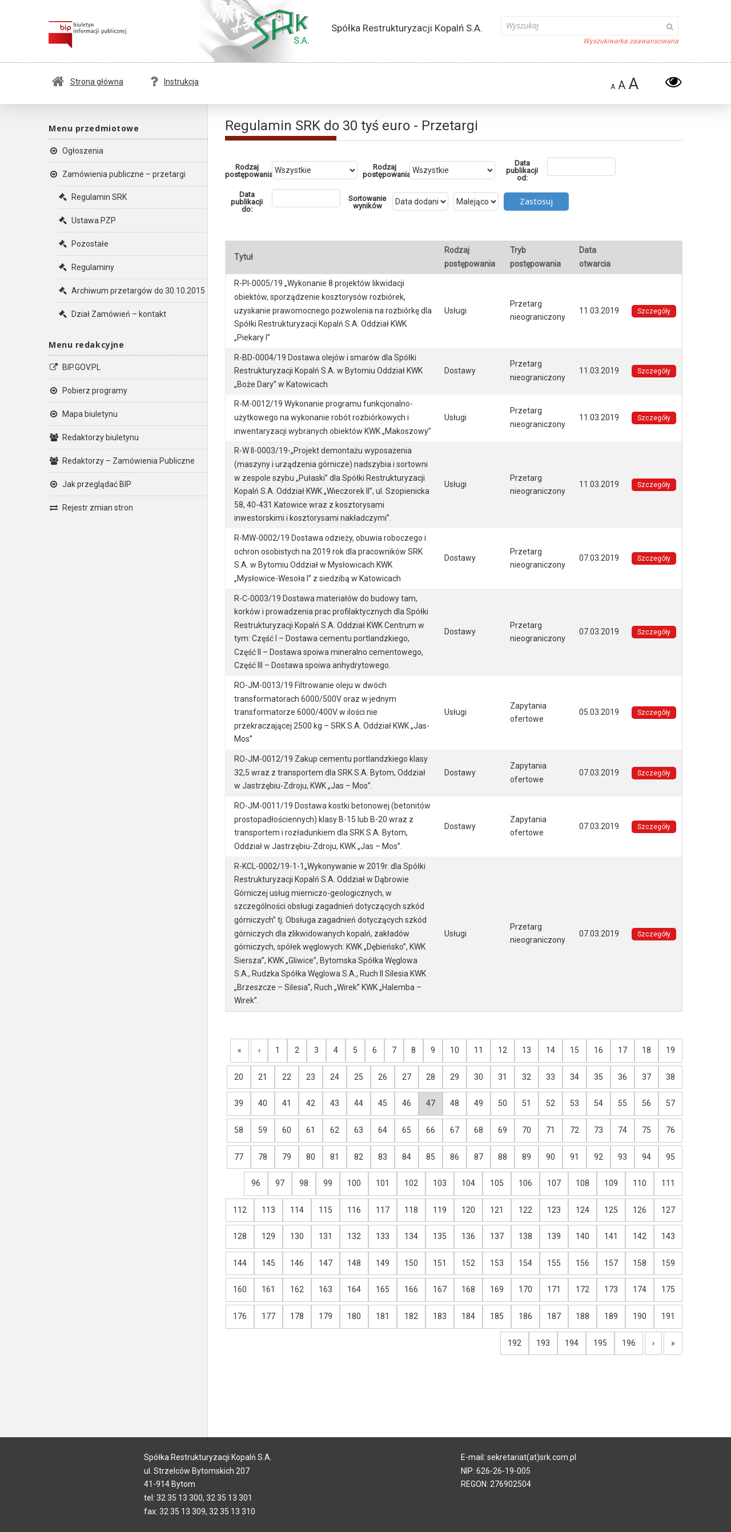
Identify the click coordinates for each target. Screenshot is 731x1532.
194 (572, 1343)
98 (303, 1183)
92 (598, 1156)
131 (325, 1236)
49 (478, 1103)
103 (440, 1183)
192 (514, 1343)
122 (525, 1210)
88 (502, 1156)
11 (478, 1050)
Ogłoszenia (76, 150)
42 (310, 1103)
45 (382, 1103)
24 (334, 1076)
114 (297, 1210)
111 (668, 1183)
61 (310, 1130)
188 (582, 1316)
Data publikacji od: (522, 170)
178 (297, 1316)
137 (497, 1236)
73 (598, 1130)
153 (497, 1263)
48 (454, 1103)
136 (468, 1236)
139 (554, 1236)
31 (502, 1076)
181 (382, 1316)
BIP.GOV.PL (75, 367)
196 (629, 1343)
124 (582, 1210)
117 (382, 1210)
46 (406, 1103)
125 (611, 1210)
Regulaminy (86, 267)
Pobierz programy (88, 390)
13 (526, 1050)
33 (550, 1076)
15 (574, 1050)
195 (600, 1343)
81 (334, 1156)
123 (554, 1210)
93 (622, 1156)
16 (598, 1050)
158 (639, 1263)
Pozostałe (83, 243)
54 (598, 1103)
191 (668, 1316)
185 (497, 1316)
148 (354, 1263)
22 (286, 1076)
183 (440, 1316)
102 (411, 1183)
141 (611, 1236)
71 (550, 1130)
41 (286, 1103)
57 (670, 1103)
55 (622, 1103)
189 (611, 1316)
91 (574, 1156)
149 (382, 1263)
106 (525, 1183)
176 (240, 1316)
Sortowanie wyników (367, 202)
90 (550, 1156)
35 (598, 1076)
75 (646, 1130)
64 (382, 1130)
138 (525, 1236)
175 (668, 1289)
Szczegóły (653, 311)
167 (440, 1289)
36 (622, 1076)
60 (286, 1130)
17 (622, 1050)
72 (574, 1130)
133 (382, 1236)
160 (240, 1289)
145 (268, 1263)
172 (582, 1289)
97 (279, 1183)
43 (334, 1103)
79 (286, 1156)
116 (354, 1210)
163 (325, 1289)
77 (238, 1156)
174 (639, 1289)
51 (526, 1103)
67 (454, 1130)
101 (382, 1183)
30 (478, 1076)
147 (325, 1263)
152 (468, 1263)
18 (646, 1050)
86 (454, 1156)
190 (639, 1316)
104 (468, 1183)
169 (497, 1289)
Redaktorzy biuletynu (94, 437)
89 (526, 1156)
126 (639, 1210)
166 (411, 1289)
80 (310, 1156)
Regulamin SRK (92, 197)
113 (268, 1210)
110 (639, 1183)
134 (411, 1236)
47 (430, 1103)
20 (238, 1076)
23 (310, 1076)
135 (440, 1236)
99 (327, 1183)
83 (382, 1156)
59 (262, 1130)
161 (268, 1289)
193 (543, 1343)
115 (325, 1210)
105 (497, 1183)
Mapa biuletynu (83, 414)
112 (240, 1210)
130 (297, 1236)
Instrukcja (174, 81)
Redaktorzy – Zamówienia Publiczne (122, 460)
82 (358, 1156)
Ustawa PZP (87, 220)
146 (297, 1263)
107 (554, 1183)
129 (268, 1236)
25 (358, 1076)
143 (668, 1236)
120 (468, 1210)
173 (611, 1289)
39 (238, 1103)
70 (526, 1130)
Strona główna (87, 81)
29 (454, 1076)
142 (639, 1236)
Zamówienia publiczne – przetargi (117, 174)
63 (358, 1130)
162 (297, 1289)
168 (468, 1289)
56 (646, 1103)
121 (497, 1210)
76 (670, 1130)
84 (406, 1156)
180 (354, 1316)
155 (554, 1263)
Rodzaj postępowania (248, 171)
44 (358, 1103)
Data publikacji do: (247, 202)
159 (668, 1263)
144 (240, 1263)
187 (554, 1316)
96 (255, 1183)
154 (525, 1263)
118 (411, 1210)
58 (238, 1130)
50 (502, 1103)
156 (582, 1263)
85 (430, 1156)
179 (325, 1316)
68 (478, 1130)
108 (582, 1183)
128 (240, 1236)
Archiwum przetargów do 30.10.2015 (131, 290)
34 (574, 1076)
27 (406, 1076)
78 (262, 1156)
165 (382, 1289)
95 (670, 1156)
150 (411, 1263)
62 (334, 1130)
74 (622, 1130)
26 (382, 1076)
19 (670, 1050)
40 (262, 1103)
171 (554, 1289)
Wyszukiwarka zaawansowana (630, 41)
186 (525, 1316)
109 (611, 1183)
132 (354, 1236)
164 (354, 1289)
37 (646, 1076)
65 (406, 1130)
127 (668, 1210)
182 (411, 1316)
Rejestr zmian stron (91, 507)
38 (670, 1076)
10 (454, 1050)
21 (262, 1076)
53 (574, 1103)
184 (468, 1316)
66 (430, 1130)
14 (550, 1050)
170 (525, 1289)
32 (526, 1076)
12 (502, 1050)
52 (550, 1103)
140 (582, 1236)
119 (440, 1210)
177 (268, 1316)
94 (646, 1156)
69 (502, 1130)
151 (440, 1263)
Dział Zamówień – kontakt (112, 314)
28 (430, 1076)
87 (478, 1156)
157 (611, 1263)
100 (354, 1183)
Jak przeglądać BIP (90, 484)
